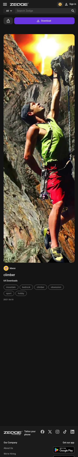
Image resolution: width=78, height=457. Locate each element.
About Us (8, 448)
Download (43, 21)
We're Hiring (10, 454)
